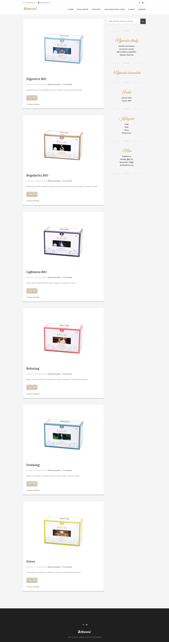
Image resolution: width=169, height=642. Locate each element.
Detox (30, 561)
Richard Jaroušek (54, 84)
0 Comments (67, 84)
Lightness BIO (36, 272)
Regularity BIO (37, 175)
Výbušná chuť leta (127, 55)
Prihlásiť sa (126, 156)
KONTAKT (142, 9)
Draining (33, 465)
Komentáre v (126, 162)
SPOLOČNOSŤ (82, 9)
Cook (126, 124)
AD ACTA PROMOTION (93, 637)
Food (126, 127)
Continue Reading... (33, 104)
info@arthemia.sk (45, 2)
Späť (32, 98)
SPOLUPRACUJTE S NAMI (115, 9)
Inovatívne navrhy (126, 49)
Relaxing (32, 368)
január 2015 (126, 101)
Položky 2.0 (126, 159)
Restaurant (126, 133)
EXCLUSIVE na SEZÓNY (126, 52)
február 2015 (126, 98)
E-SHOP (131, 9)
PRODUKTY (96, 9)
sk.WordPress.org (126, 165)
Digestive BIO (36, 79)
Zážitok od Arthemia (126, 46)
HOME (70, 9)
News (126, 130)
